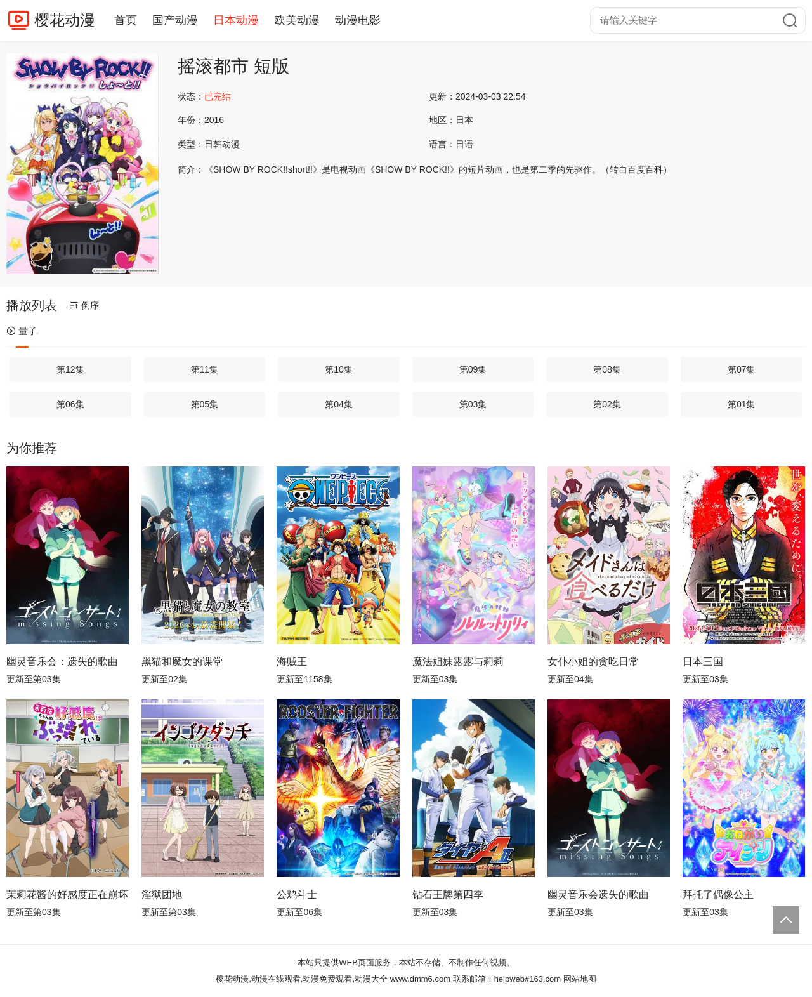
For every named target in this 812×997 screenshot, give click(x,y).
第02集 (607, 404)
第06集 (70, 404)
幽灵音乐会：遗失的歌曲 (62, 661)
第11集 (205, 369)
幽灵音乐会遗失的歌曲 (598, 894)
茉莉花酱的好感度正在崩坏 (67, 894)
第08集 (607, 369)
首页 (125, 20)
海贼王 (292, 661)
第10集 (339, 369)
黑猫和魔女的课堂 (182, 661)
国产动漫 (175, 20)
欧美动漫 (297, 20)
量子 (21, 331)
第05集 (205, 404)
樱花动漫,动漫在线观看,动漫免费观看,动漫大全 (302, 979)
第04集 (339, 404)
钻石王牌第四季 (447, 894)
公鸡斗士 (297, 894)
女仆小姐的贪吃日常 (593, 661)
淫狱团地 (161, 894)
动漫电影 (358, 20)
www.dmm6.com (420, 979)
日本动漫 (236, 20)
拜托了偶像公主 (718, 894)
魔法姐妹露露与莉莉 (458, 661)
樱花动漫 (64, 20)
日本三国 (703, 661)
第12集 (70, 369)
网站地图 (579, 979)
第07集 (742, 369)
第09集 (473, 369)
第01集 (742, 404)
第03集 (473, 404)
